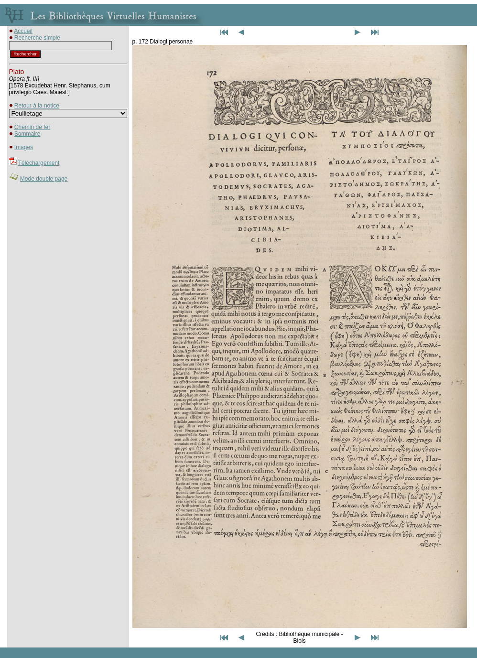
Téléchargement (39, 163)
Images (23, 147)
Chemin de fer (32, 127)
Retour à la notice (36, 105)
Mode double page (43, 178)
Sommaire (27, 133)
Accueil (23, 31)
